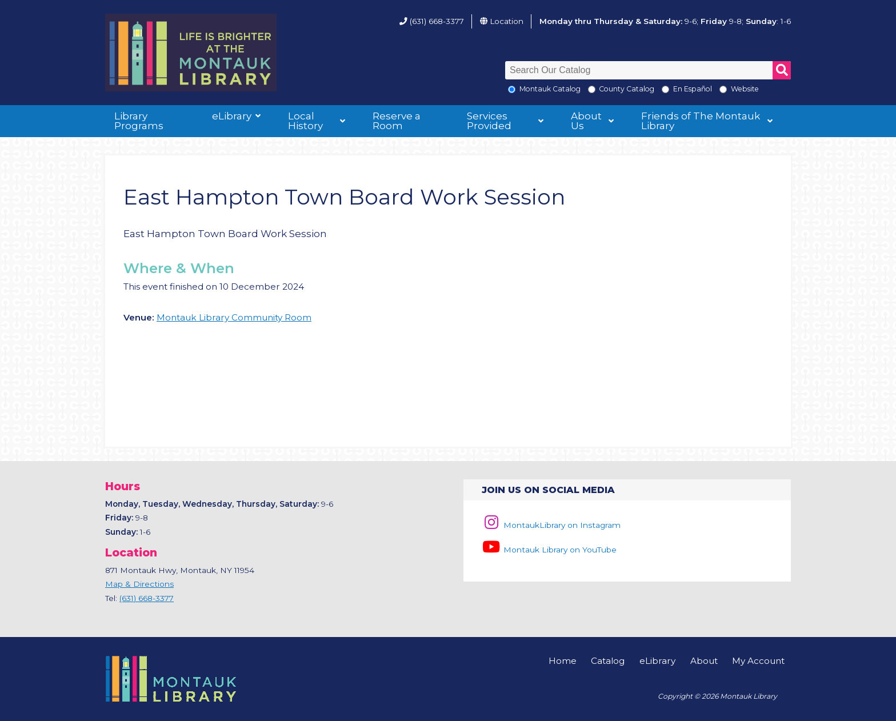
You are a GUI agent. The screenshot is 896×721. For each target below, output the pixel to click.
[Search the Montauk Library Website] (723, 89)
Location (506, 21)
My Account (758, 660)
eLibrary (231, 116)
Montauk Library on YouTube (549, 549)
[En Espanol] (665, 89)
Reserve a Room (397, 120)
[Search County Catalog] (591, 89)
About (704, 660)
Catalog (608, 660)
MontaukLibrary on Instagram (551, 525)
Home (563, 660)
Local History (305, 120)
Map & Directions (139, 583)
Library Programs (138, 120)
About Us (586, 120)
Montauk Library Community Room (234, 317)
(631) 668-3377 (437, 21)
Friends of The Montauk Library (700, 120)
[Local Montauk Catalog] (511, 89)
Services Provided (489, 120)
